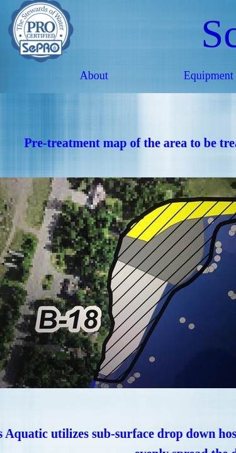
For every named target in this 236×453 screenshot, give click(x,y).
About (94, 75)
